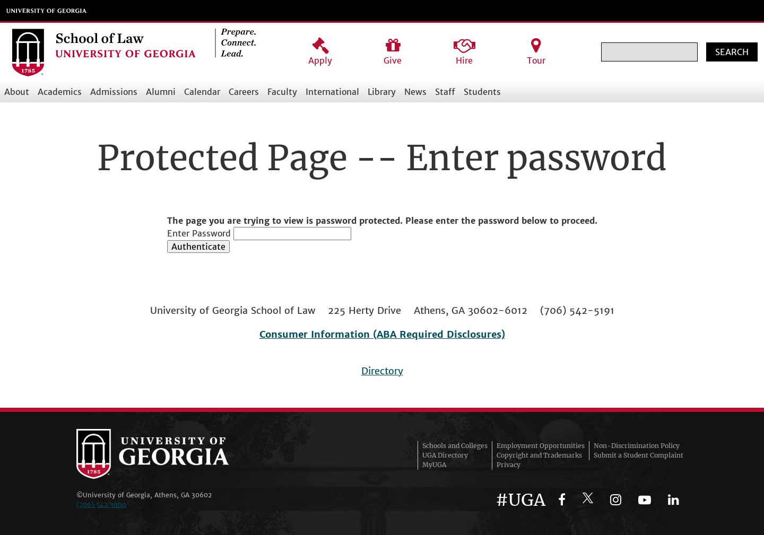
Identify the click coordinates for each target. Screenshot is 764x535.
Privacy (508, 465)
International (332, 91)
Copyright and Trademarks (539, 455)
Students (482, 91)
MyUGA (434, 465)
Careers (244, 91)
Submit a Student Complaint (638, 455)
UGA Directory (445, 455)
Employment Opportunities (541, 446)
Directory (382, 371)
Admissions (113, 91)
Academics (60, 91)
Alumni (161, 91)
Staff (445, 91)
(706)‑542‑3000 (101, 504)
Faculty (282, 91)
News (415, 91)
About (16, 91)
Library (382, 91)
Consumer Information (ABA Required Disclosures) (382, 334)
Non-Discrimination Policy (637, 446)
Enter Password (199, 233)
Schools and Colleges (455, 446)
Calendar (202, 91)
